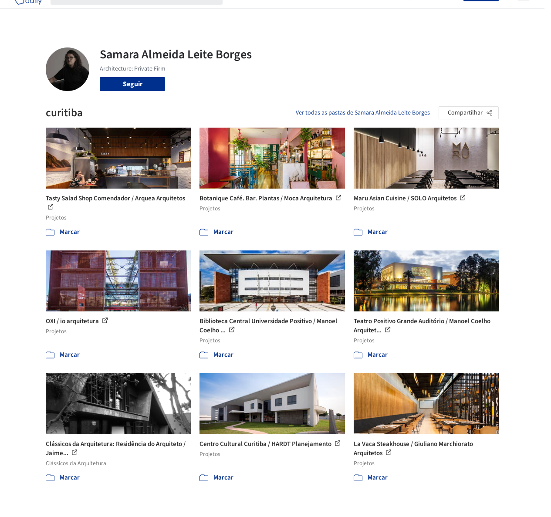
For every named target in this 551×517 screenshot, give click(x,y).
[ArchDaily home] (28, 12)
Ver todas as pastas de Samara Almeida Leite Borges (363, 113)
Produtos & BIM (319, 12)
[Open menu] (524, 12)
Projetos (244, 12)
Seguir (132, 84)
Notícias (361, 12)
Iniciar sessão (438, 12)
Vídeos (391, 12)
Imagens (276, 12)
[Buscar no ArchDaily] (143, 12)
